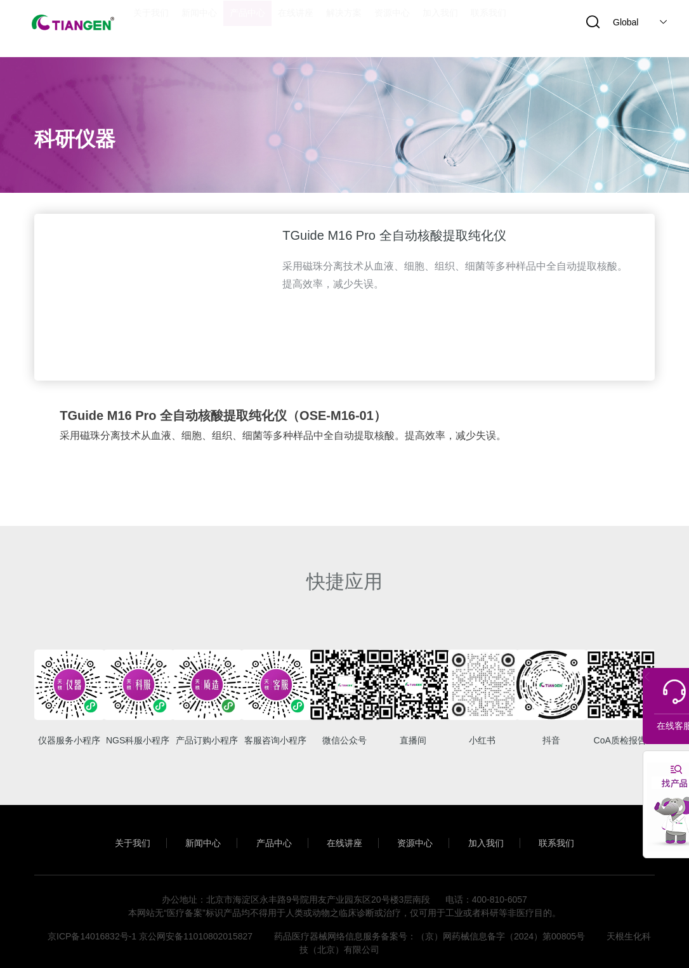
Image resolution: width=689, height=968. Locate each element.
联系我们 (571, 836)
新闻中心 (193, 836)
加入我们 (496, 836)
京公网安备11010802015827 (196, 930)
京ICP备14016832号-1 (92, 930)
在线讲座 (344, 836)
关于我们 (117, 836)
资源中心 (420, 836)
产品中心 (269, 836)
